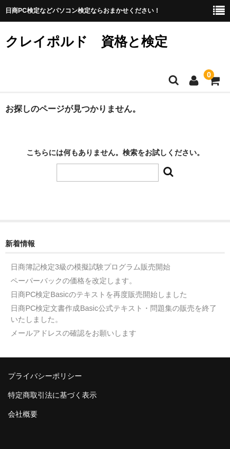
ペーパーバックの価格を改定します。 (73, 280)
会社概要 (23, 414)
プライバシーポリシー (45, 376)
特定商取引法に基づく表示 (52, 395)
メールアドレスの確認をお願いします (73, 333)
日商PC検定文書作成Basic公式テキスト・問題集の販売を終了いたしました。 (114, 314)
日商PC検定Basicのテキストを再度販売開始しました (99, 294)
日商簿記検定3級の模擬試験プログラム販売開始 (90, 267)
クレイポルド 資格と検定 (86, 41)
